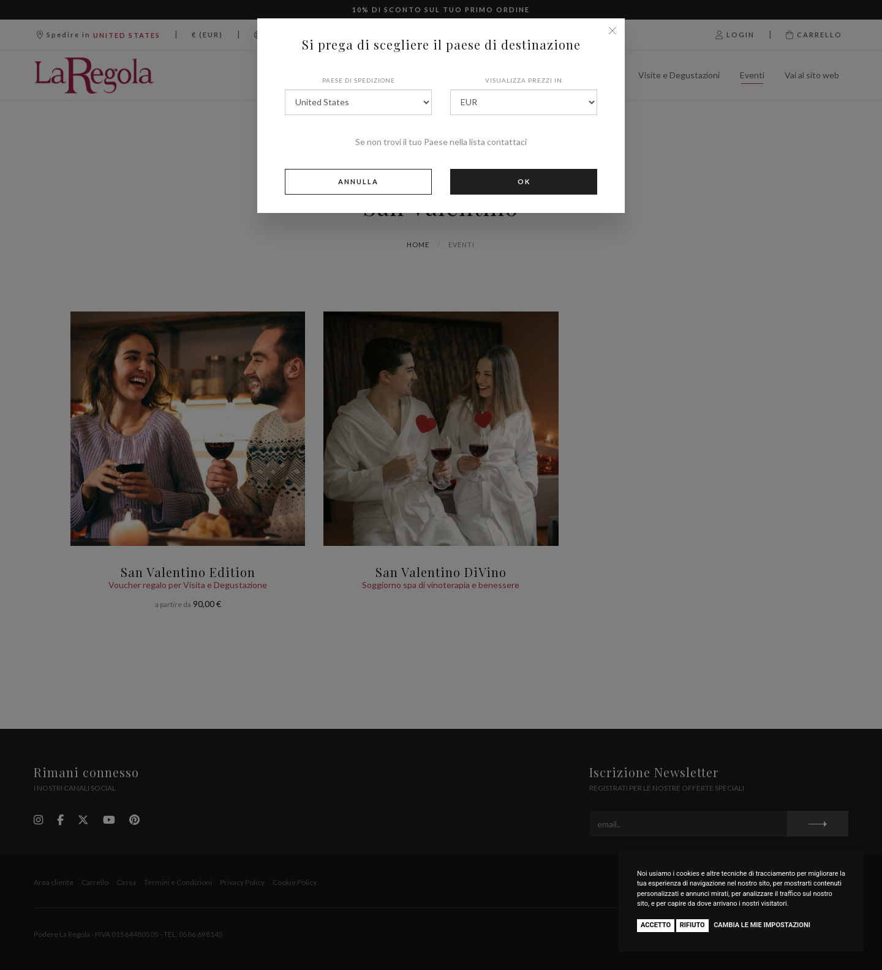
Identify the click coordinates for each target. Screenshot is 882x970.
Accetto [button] (656, 925)
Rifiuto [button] (692, 925)
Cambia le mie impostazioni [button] (762, 925)
